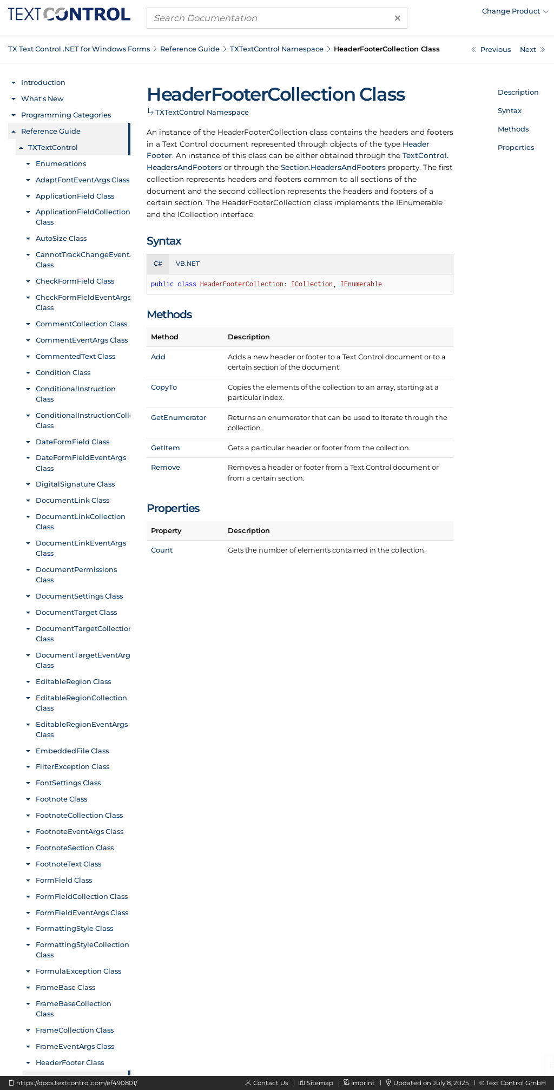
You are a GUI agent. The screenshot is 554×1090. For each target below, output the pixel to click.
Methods (513, 128)
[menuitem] (454, 13)
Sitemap (320, 1083)
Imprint (363, 1083)
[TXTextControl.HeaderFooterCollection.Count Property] (532, 49)
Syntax (510, 110)
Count (162, 550)
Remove (165, 467)
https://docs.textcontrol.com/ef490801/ (76, 1083)
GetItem (165, 447)
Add (158, 356)
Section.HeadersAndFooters (333, 167)
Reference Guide (190, 48)
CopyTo (164, 387)
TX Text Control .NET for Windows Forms (79, 48)
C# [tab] (158, 263)
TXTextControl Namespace (277, 48)
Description (518, 92)
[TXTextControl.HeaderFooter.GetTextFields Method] (491, 49)
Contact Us (270, 1083)
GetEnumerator (178, 417)
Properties (516, 147)
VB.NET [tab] (188, 263)
